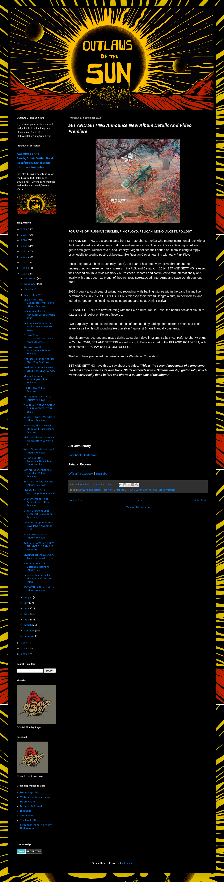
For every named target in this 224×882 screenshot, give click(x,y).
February (29, 630)
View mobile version (138, 507)
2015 (24, 654)
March (28, 625)
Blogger (127, 863)
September (31, 295)
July (26, 603)
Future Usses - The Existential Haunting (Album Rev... (36, 566)
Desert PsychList (29, 792)
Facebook (75, 455)
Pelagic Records (93, 490)
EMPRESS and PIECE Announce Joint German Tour (39, 314)
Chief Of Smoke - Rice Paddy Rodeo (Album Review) (37, 502)
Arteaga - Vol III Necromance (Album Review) (37, 350)
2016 (24, 648)
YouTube (101, 473)
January (29, 636)
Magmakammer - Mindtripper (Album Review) (36, 379)
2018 (24, 273)
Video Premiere (167, 490)
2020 (24, 262)
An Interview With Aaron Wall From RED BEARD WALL (38, 326)
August (28, 597)
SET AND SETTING (135, 490)
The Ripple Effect (29, 820)
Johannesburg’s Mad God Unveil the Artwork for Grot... (38, 526)
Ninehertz (25, 811)
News (81, 490)
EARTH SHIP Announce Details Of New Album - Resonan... (38, 514)
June (27, 608)
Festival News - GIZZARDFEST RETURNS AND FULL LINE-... (38, 338)
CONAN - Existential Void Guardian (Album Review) (38, 473)
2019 (24, 268)
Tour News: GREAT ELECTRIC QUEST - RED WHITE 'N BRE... (39, 408)
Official (72, 473)
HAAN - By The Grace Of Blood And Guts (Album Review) (39, 429)
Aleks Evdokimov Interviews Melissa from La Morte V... (40, 441)
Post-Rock (120, 490)
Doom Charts (27, 801)
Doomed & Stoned (31, 806)
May (27, 614)
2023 (24, 246)
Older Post (200, 500)
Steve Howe (151, 490)
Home (138, 500)
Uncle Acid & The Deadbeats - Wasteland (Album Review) (39, 303)
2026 (24, 229)
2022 (24, 251)
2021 (24, 257)
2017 (24, 643)
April (27, 619)
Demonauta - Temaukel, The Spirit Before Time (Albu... (38, 578)
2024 (24, 240)
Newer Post (76, 500)
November (30, 284)
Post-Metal (108, 490)
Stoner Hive (26, 815)
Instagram (90, 455)
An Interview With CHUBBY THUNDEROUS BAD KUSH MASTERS (39, 546)
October (29, 289)
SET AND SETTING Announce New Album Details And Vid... (38, 461)
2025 (24, 235)
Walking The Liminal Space (35, 797)
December (30, 278)
